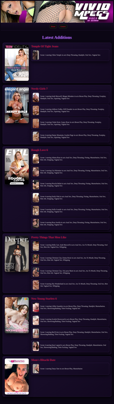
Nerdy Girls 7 (39, 88)
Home (53, 26)
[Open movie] (17, 63)
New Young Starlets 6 (44, 298)
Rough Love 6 (39, 150)
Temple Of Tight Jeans (44, 46)
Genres (63, 26)
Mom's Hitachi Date (43, 360)
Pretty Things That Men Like (48, 237)
